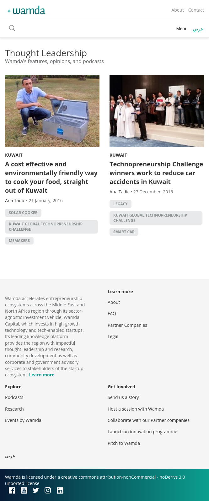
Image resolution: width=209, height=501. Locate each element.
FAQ (112, 313)
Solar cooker (23, 212)
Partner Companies (127, 325)
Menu (182, 28)
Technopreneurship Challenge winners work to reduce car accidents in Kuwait (156, 173)
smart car (124, 231)
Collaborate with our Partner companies (149, 420)
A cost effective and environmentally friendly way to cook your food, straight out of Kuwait (51, 177)
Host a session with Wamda (136, 409)
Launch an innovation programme (142, 431)
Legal (113, 336)
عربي (198, 28)
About (177, 10)
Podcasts (14, 397)
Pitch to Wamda (124, 443)
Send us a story (123, 397)
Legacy (120, 204)
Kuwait (14, 155)
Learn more (41, 375)
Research (14, 409)
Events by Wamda (23, 420)
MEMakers (19, 240)
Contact (196, 10)
